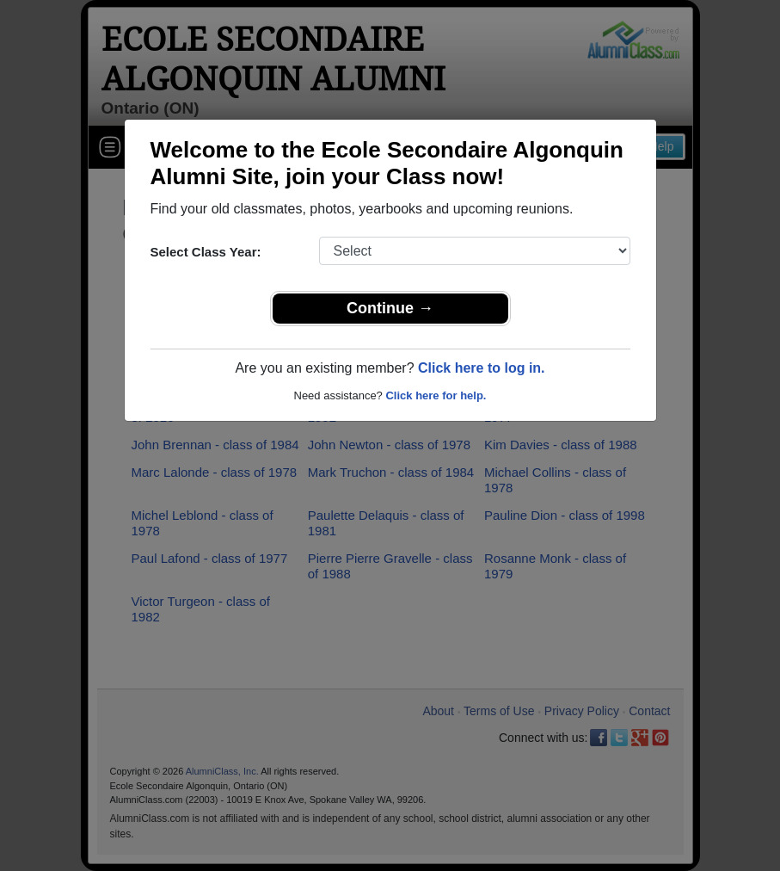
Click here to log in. (481, 368)
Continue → (390, 308)
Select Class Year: (205, 251)
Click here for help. (435, 395)
